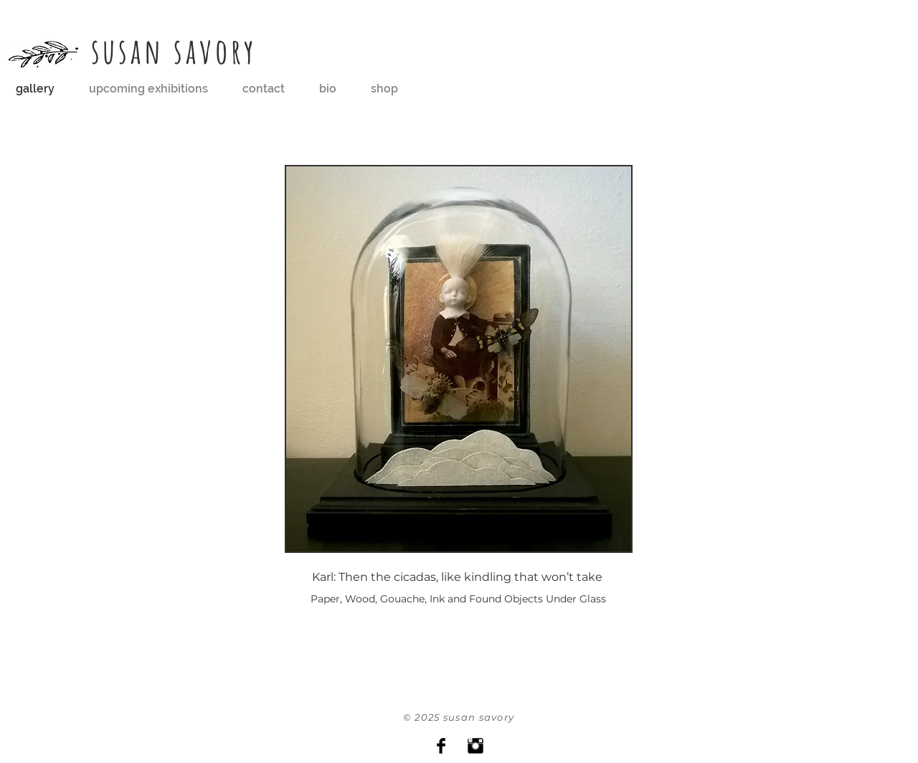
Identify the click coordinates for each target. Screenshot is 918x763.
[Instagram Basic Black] (475, 746)
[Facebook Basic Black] (441, 746)
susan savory (174, 50)
